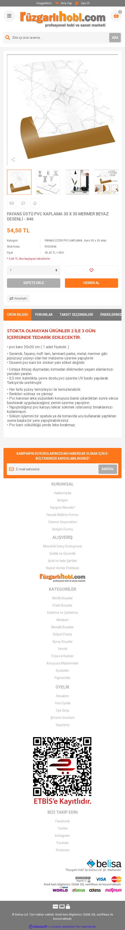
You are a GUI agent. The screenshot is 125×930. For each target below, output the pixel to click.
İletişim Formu (62, 529)
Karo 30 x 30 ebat (95, 240)
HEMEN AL (91, 283)
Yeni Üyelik (63, 703)
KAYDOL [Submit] (108, 469)
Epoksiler (62, 670)
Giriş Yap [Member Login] (64, 3)
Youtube (62, 843)
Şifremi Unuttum (62, 718)
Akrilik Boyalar (62, 598)
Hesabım (62, 696)
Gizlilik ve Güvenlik (62, 553)
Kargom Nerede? (62, 507)
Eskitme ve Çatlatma (62, 612)
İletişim (62, 500)
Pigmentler (62, 678)
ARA (115, 37)
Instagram (62, 836)
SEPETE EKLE (33, 283)
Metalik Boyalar (62, 627)
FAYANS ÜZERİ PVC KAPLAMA (63, 240)
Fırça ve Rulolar (62, 656)
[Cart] (116, 16)
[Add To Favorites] (91, 270)
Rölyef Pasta (62, 634)
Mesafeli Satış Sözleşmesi (62, 546)
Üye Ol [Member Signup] (82, 3)
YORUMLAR (44, 314)
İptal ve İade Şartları (62, 561)
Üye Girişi (62, 710)
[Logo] (63, 19)
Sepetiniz (63, 725)
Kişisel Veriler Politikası (62, 568)
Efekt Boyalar (62, 605)
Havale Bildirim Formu (62, 515)
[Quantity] (33, 270)
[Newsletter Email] (62, 469)
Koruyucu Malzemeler (63, 663)
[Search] (62, 37)
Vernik (62, 649)
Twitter (62, 828)
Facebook (62, 821)
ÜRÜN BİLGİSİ (17, 314)
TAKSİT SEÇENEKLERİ (76, 314)
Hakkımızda (62, 493)
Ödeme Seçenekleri (62, 522)
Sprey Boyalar (62, 641)
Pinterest (62, 850)
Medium (63, 620)
